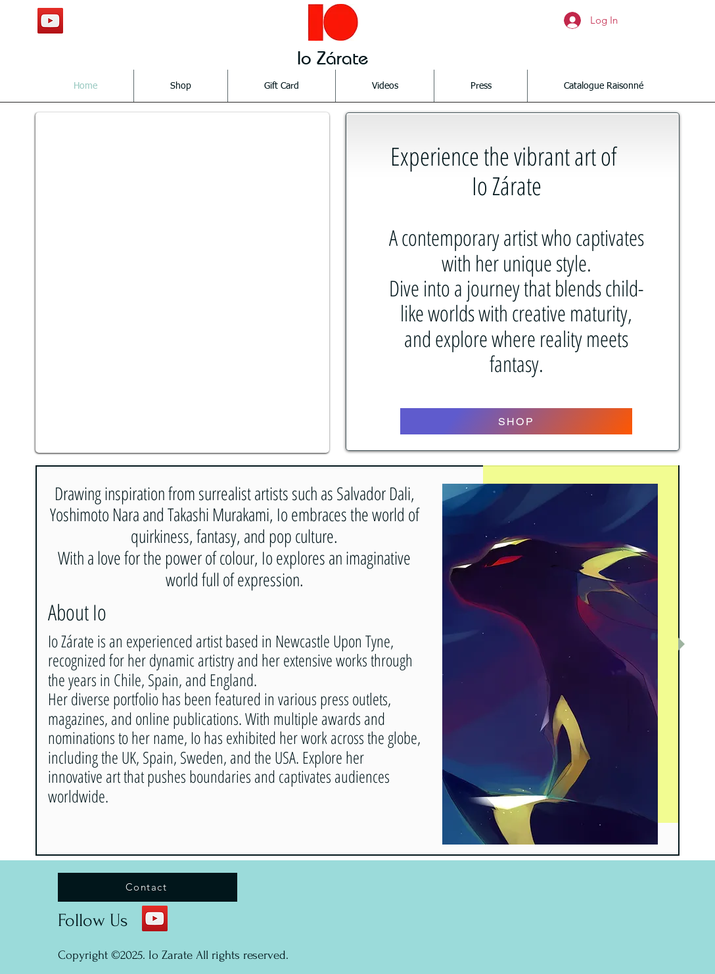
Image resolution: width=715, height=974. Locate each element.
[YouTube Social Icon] (50, 21)
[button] (182, 282)
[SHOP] (516, 421)
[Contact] (147, 887)
